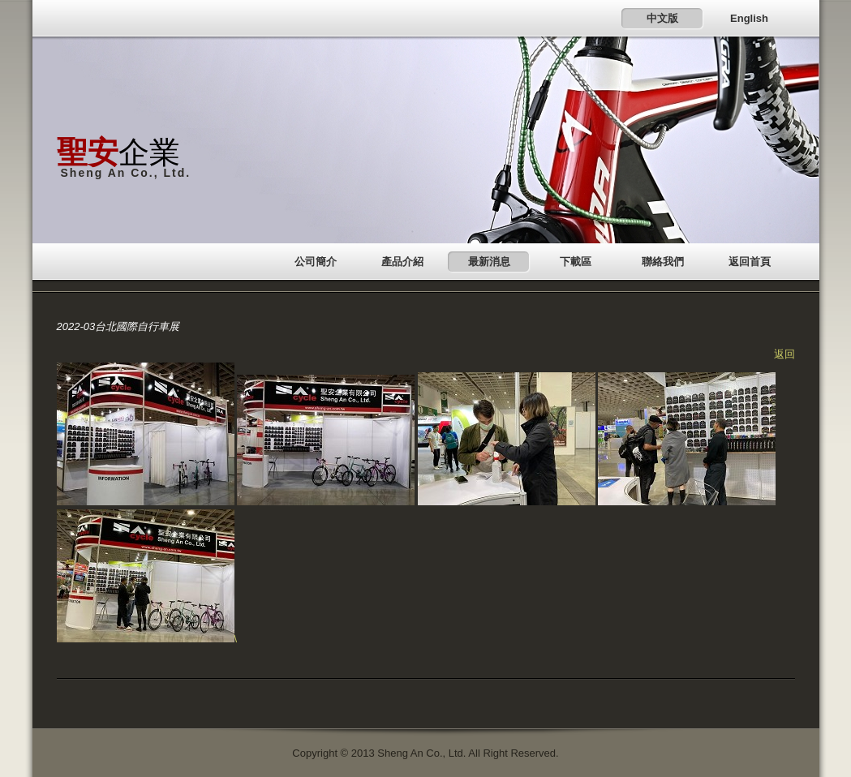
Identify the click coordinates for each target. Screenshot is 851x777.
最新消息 (489, 261)
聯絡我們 (663, 261)
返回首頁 (750, 261)
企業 (118, 152)
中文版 (662, 18)
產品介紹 (402, 261)
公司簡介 (315, 261)
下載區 (575, 261)
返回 (784, 354)
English (749, 18)
